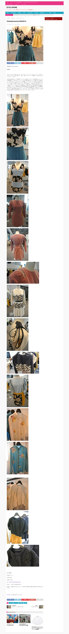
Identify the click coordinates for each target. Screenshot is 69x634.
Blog (25, 12)
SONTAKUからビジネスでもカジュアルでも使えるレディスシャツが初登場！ (37, 628)
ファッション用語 (23, 4)
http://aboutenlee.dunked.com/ (15, 582)
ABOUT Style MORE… (9, 4)
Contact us (9, 594)
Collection (30, 12)
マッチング (15, 602)
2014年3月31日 (10, 24)
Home (7, 2)
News (51, 12)
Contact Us (17, 4)
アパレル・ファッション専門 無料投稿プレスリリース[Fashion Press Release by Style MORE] (23, 2)
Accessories (13, 12)
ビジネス (10, 602)
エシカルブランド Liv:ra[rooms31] (10, 625)
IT (47, 12)
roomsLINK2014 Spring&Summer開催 (23, 625)
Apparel (20, 12)
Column (36, 12)
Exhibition (43, 12)
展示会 (55, 12)
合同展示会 (20, 602)
